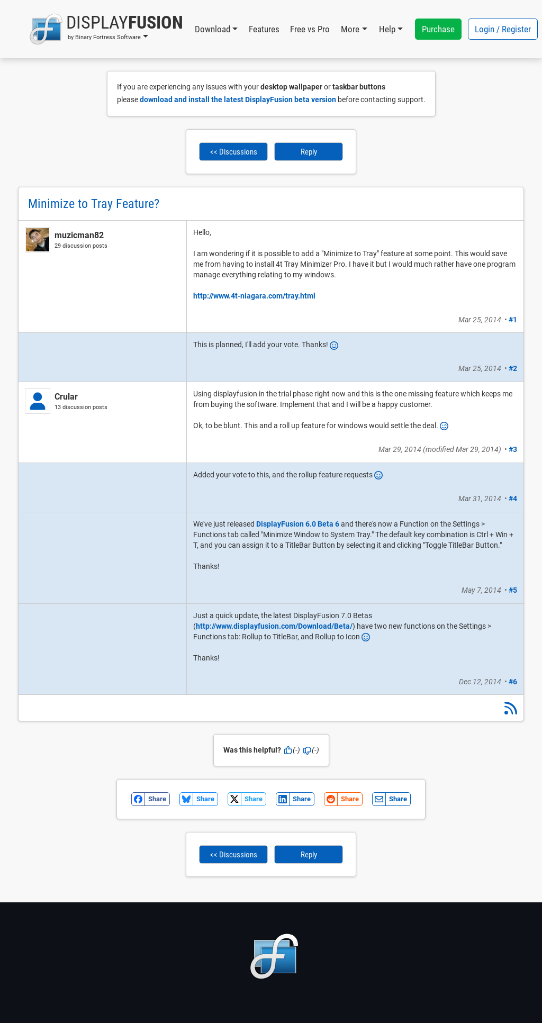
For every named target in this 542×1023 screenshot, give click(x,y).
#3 (513, 449)
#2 (513, 368)
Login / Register (503, 29)
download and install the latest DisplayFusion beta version (238, 99)
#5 (513, 590)
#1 (513, 319)
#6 (513, 681)
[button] (106, 29)
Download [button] (212, 29)
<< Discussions (233, 152)
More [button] (350, 29)
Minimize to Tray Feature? (93, 203)
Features (264, 29)
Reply (309, 152)
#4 (513, 498)
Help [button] (387, 29)
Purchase (438, 29)
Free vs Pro (310, 29)
